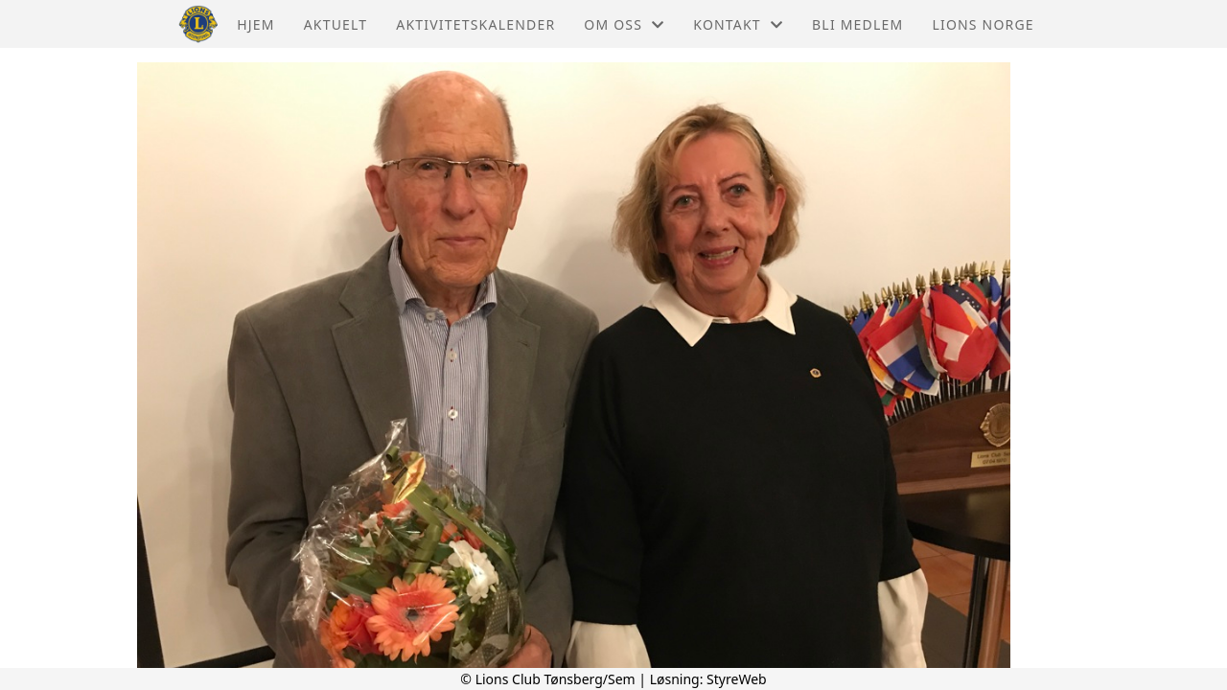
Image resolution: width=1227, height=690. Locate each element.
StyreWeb (736, 679)
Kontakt (738, 24)
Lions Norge (982, 24)
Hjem (255, 24)
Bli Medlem (857, 24)
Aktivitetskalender (475, 24)
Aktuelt (336, 24)
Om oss (624, 24)
